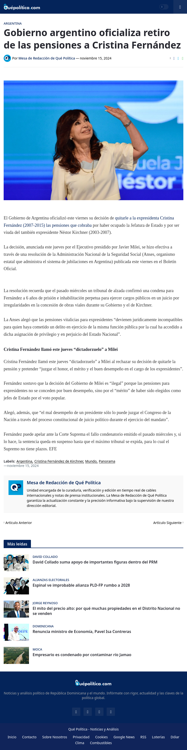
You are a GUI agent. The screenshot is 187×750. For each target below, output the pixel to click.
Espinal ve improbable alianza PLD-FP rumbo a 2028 (81, 585)
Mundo (91, 461)
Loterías (158, 737)
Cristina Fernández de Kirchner (58, 461)
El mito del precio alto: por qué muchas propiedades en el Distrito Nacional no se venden (106, 611)
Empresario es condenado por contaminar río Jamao (82, 654)
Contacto (29, 737)
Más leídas (17, 544)
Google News (124, 737)
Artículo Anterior (18, 522)
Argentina (24, 461)
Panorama (107, 461)
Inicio (12, 737)
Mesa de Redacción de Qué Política (64, 482)
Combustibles (101, 742)
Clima (79, 742)
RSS (143, 737)
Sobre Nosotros (54, 737)
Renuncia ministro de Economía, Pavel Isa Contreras (82, 631)
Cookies (101, 737)
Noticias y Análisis (104, 729)
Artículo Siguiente (167, 522)
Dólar (175, 737)
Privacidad (81, 737)
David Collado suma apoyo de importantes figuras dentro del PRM (95, 562)
